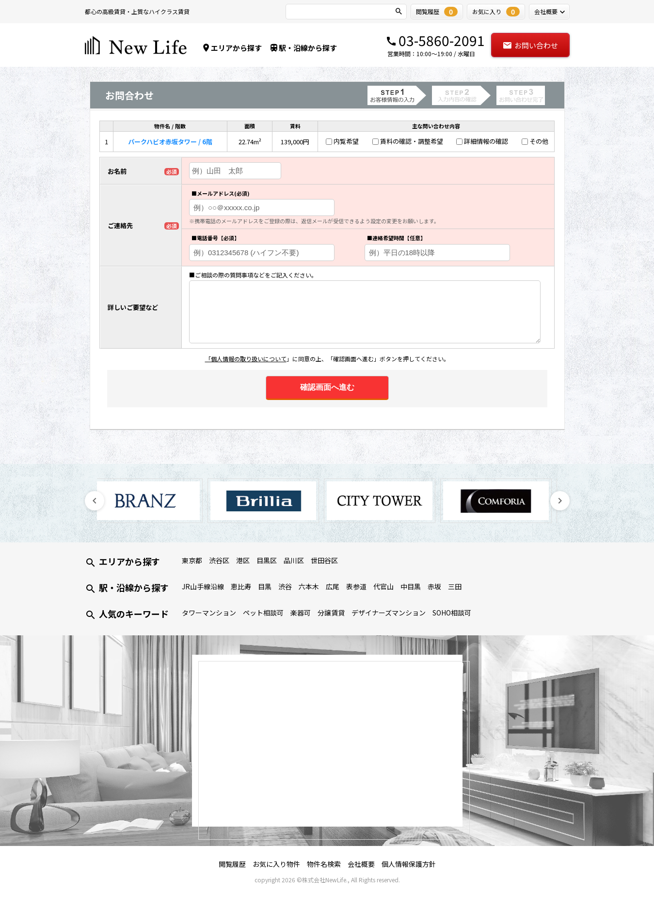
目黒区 (266, 560)
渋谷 (285, 586)
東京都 (192, 560)
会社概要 (361, 864)
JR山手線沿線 (203, 586)
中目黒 (410, 586)
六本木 (309, 586)
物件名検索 (324, 864)
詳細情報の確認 (486, 141)
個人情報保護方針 (409, 864)
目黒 (264, 586)
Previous (94, 500)
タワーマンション (209, 612)
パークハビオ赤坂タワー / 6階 (170, 141)
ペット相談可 (263, 612)
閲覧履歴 (232, 864)
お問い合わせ (530, 45)
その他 (538, 141)
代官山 (383, 586)
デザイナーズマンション (388, 612)
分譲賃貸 (331, 612)
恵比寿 (241, 586)
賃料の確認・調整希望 (411, 141)
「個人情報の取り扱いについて (246, 358)
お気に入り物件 (276, 864)
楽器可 (300, 612)
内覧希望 (346, 141)
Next (560, 500)
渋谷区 (219, 560)
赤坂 (434, 586)
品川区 (294, 560)
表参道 (356, 586)
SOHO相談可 (451, 612)
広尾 (332, 586)
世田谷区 (324, 560)
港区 (243, 560)
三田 (455, 586)
